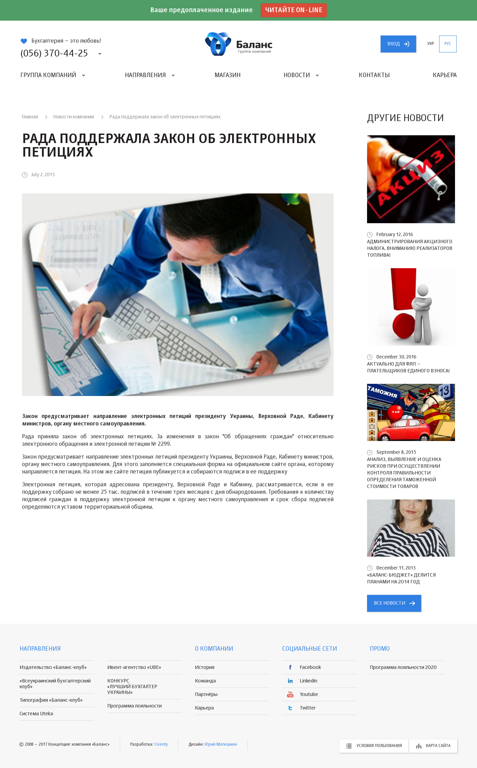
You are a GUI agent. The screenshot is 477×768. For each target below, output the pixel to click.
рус (448, 44)
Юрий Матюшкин (221, 745)
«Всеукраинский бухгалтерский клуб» (55, 683)
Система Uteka (36, 713)
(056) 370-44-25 (54, 54)
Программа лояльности (134, 705)
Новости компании (73, 117)
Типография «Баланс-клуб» (51, 700)
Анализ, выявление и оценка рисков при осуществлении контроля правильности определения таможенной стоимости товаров (404, 473)
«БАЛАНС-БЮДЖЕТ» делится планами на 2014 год (401, 578)
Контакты (374, 75)
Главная (30, 117)
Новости (296, 75)
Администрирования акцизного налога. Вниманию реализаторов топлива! (409, 248)
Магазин (227, 75)
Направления (145, 75)
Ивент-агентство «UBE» (134, 667)
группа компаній (238, 44)
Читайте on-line (293, 10)
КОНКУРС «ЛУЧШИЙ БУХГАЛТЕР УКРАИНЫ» (132, 686)
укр (430, 44)
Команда (205, 680)
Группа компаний (48, 75)
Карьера (445, 75)
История (204, 667)
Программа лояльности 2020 (403, 667)
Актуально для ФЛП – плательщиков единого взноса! (408, 367)
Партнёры (206, 694)
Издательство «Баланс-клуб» (53, 667)
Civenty (161, 745)
